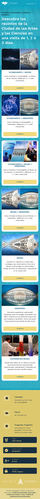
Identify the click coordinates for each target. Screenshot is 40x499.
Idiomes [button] (30, 4)
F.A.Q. (23, 494)
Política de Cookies (13, 494)
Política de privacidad (20, 492)
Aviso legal (31, 492)
